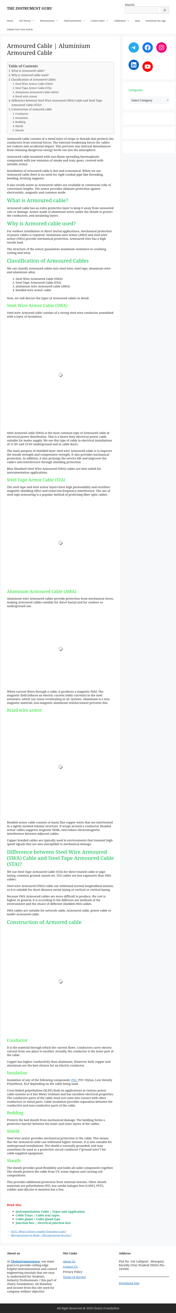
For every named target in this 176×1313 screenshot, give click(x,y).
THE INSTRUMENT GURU (29, 8)
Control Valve (101, 20)
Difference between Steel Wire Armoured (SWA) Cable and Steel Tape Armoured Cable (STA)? (56, 103)
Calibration (123, 20)
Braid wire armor (26, 96)
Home (10, 20)
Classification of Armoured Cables (33, 79)
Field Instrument (76, 20)
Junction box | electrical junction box (44, 1223)
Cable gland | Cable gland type (38, 1219)
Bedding (20, 122)
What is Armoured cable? (28, 71)
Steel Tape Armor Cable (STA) (33, 88)
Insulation (21, 118)
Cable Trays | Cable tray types (37, 1215)
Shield (19, 126)
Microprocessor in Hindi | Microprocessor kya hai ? (41, 1235)
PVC (74, 1080)
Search (129, 5)
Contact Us (70, 1267)
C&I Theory (28, 20)
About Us (69, 1261)
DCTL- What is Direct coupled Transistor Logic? (38, 1231)
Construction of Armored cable (31, 109)
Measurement (50, 20)
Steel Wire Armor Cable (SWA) (34, 83)
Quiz (137, 20)
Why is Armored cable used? (30, 75)
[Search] (164, 10)
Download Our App (156, 20)
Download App (129, 1283)
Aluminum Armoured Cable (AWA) (36, 92)
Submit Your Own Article (20, 29)
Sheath (19, 130)
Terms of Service (74, 1277)
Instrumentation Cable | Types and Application (50, 1211)
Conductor (21, 113)
